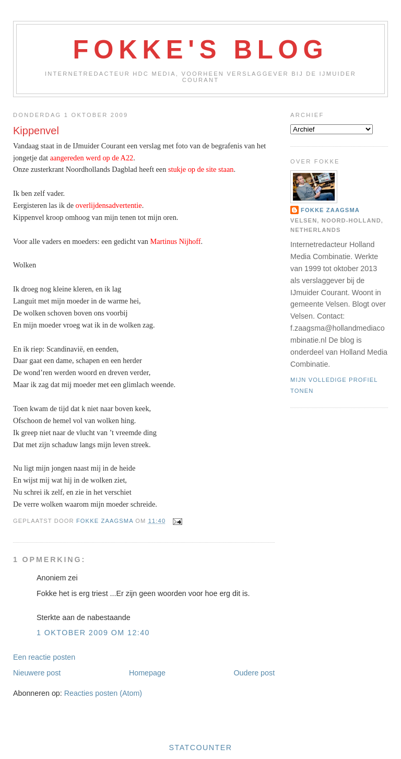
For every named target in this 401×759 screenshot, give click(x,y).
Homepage (147, 673)
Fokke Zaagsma (330, 210)
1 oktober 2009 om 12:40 (93, 632)
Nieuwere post (37, 673)
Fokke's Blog (200, 50)
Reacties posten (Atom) (103, 693)
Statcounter (200, 747)
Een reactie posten (44, 657)
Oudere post (254, 673)
